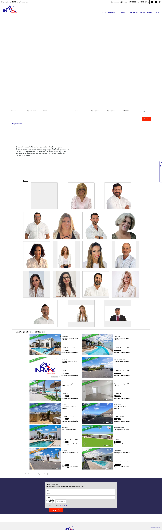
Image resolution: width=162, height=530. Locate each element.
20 (109, 404)
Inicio (104, 12)
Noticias (150, 12)
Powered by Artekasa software (155, 527)
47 (56, 427)
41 (109, 450)
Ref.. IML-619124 (107, 445)
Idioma (157, 12)
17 (109, 381)
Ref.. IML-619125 (54, 445)
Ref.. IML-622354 (107, 354)
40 (109, 335)
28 (56, 381)
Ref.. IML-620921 (54, 376)
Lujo (142, 111)
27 (109, 427)
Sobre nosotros (113, 12)
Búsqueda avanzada (17, 124)
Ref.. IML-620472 (107, 399)
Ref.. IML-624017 (54, 354)
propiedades (133, 12)
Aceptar (61, 505)
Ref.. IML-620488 (54, 399)
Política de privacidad (62, 505)
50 (109, 358)
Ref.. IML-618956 (54, 468)
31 (56, 335)
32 (56, 404)
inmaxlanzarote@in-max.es (120, 2)
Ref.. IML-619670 (107, 422)
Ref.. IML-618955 (107, 468)
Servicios (124, 12)
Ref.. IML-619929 (54, 422)
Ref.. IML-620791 (107, 376)
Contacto (142, 12)
